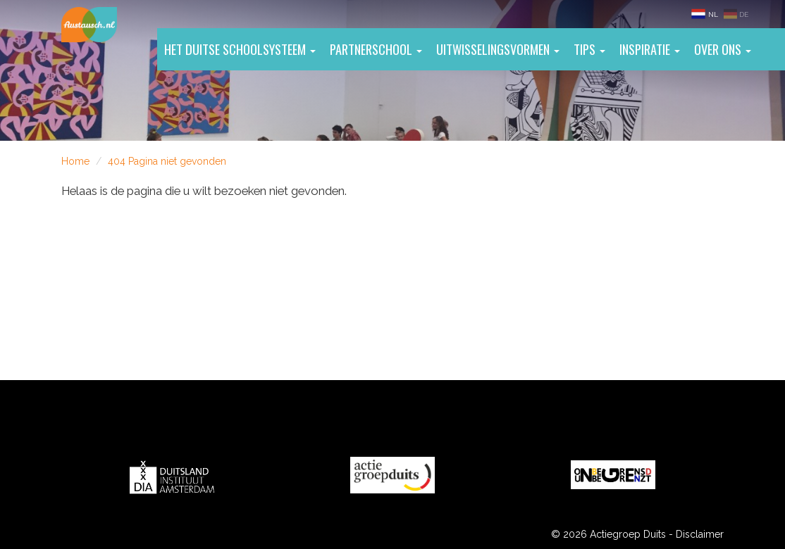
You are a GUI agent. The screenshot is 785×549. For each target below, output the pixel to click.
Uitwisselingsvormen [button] (498, 48)
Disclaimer (700, 534)
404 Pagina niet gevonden (167, 161)
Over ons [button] (722, 48)
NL (705, 13)
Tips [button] (589, 48)
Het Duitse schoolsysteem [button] (240, 48)
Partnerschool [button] (376, 48)
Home (75, 161)
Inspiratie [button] (649, 48)
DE (735, 13)
